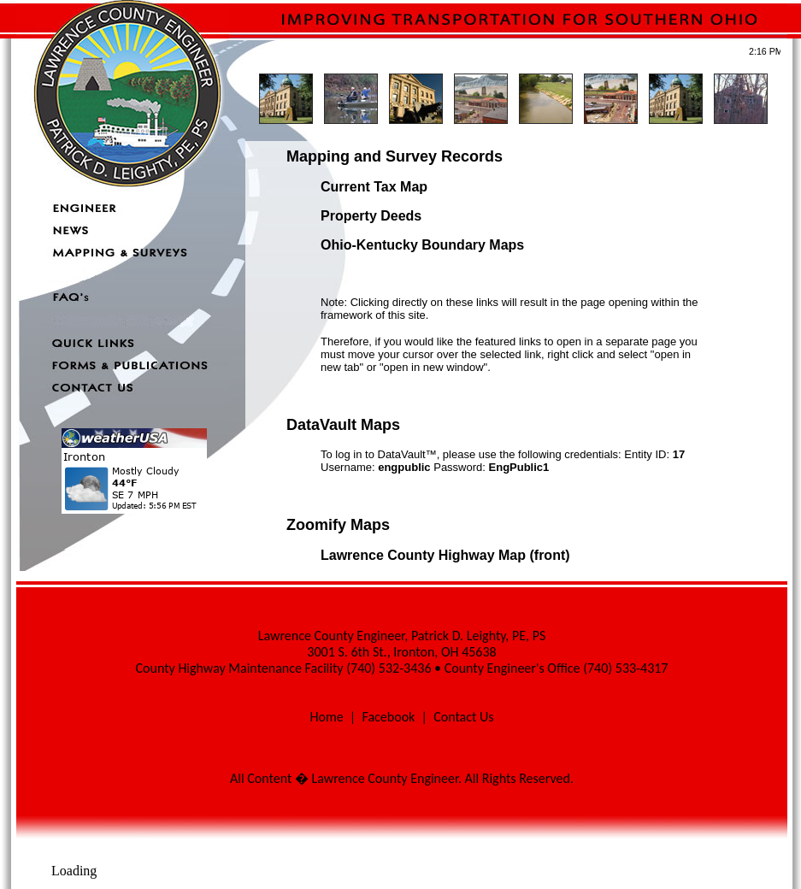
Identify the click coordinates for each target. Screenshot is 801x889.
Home (326, 717)
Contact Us (463, 717)
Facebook (388, 717)
